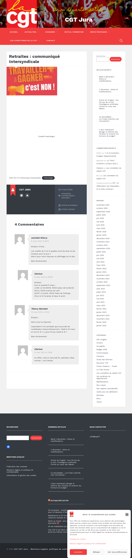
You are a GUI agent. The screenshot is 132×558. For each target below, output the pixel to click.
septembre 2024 (103, 248)
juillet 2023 (101, 292)
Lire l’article (47, 361)
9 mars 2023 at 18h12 (40, 241)
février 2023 (101, 309)
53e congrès (101, 339)
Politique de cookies (78, 547)
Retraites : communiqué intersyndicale (34, 59)
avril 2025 (100, 225)
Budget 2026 (101, 349)
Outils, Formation (73, 32)
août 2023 (100, 289)
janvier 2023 (101, 312)
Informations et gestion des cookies (21, 475)
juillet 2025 (101, 215)
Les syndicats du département (103, 377)
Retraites (65, 198)
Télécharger (48, 178)
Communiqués (67, 196)
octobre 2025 (102, 208)
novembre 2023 (102, 279)
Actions (99, 343)
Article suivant (68, 209)
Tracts (99, 402)
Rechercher (100, 56)
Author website (27, 195)
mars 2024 (100, 265)
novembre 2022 (102, 319)
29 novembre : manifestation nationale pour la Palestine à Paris (64, 511)
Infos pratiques (98, 32)
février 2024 (101, 269)
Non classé (101, 385)
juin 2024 (100, 255)
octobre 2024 (102, 245)
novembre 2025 (102, 205)
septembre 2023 (103, 285)
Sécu (98, 398)
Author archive (21, 195)
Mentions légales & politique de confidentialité (88, 552)
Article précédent (69, 205)
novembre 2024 (102, 242)
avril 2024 (100, 262)
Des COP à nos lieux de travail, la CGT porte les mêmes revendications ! (64, 531)
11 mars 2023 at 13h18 (43, 352)
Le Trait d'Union (102, 370)
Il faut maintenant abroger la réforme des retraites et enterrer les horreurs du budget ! (109, 133)
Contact (50, 40)
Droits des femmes (104, 360)
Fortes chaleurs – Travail (106, 366)
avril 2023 (100, 302)
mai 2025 (100, 222)
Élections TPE (102, 363)
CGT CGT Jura (21, 549)
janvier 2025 (101, 235)
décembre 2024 (102, 238)
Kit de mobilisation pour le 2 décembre (64, 526)
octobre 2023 (102, 282)
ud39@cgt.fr (95, 437)
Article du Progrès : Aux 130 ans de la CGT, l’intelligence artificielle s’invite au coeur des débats (109, 104)
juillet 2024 (101, 252)
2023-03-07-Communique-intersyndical (25, 178)
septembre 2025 (103, 212)
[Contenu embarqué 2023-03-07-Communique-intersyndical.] (46, 136)
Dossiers (50, 32)
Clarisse (38, 274)
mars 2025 (100, 228)
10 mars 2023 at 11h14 (40, 312)
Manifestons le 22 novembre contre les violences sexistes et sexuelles (64, 517)
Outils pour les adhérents (106, 392)
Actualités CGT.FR (58, 501)
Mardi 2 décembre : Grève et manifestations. (63, 440)
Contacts (100, 356)
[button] (127, 522)
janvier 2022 (101, 326)
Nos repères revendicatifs (107, 389)
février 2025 (101, 232)
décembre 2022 (102, 315)
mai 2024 (100, 258)
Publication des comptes (17, 467)
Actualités (30, 32)
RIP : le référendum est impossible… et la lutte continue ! (108, 186)
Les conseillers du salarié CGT (109, 373)
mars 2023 (100, 305)
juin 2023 (100, 295)
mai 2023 (100, 299)
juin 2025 (100, 218)
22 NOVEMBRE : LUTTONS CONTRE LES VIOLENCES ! (109, 119)
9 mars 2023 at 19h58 (43, 277)
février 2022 (101, 322)
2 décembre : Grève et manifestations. (108, 91)
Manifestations (102, 382)
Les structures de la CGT (23, 40)
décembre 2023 (102, 275)
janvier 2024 (101, 272)
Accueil (14, 32)
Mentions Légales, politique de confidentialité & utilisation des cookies (66, 549)
